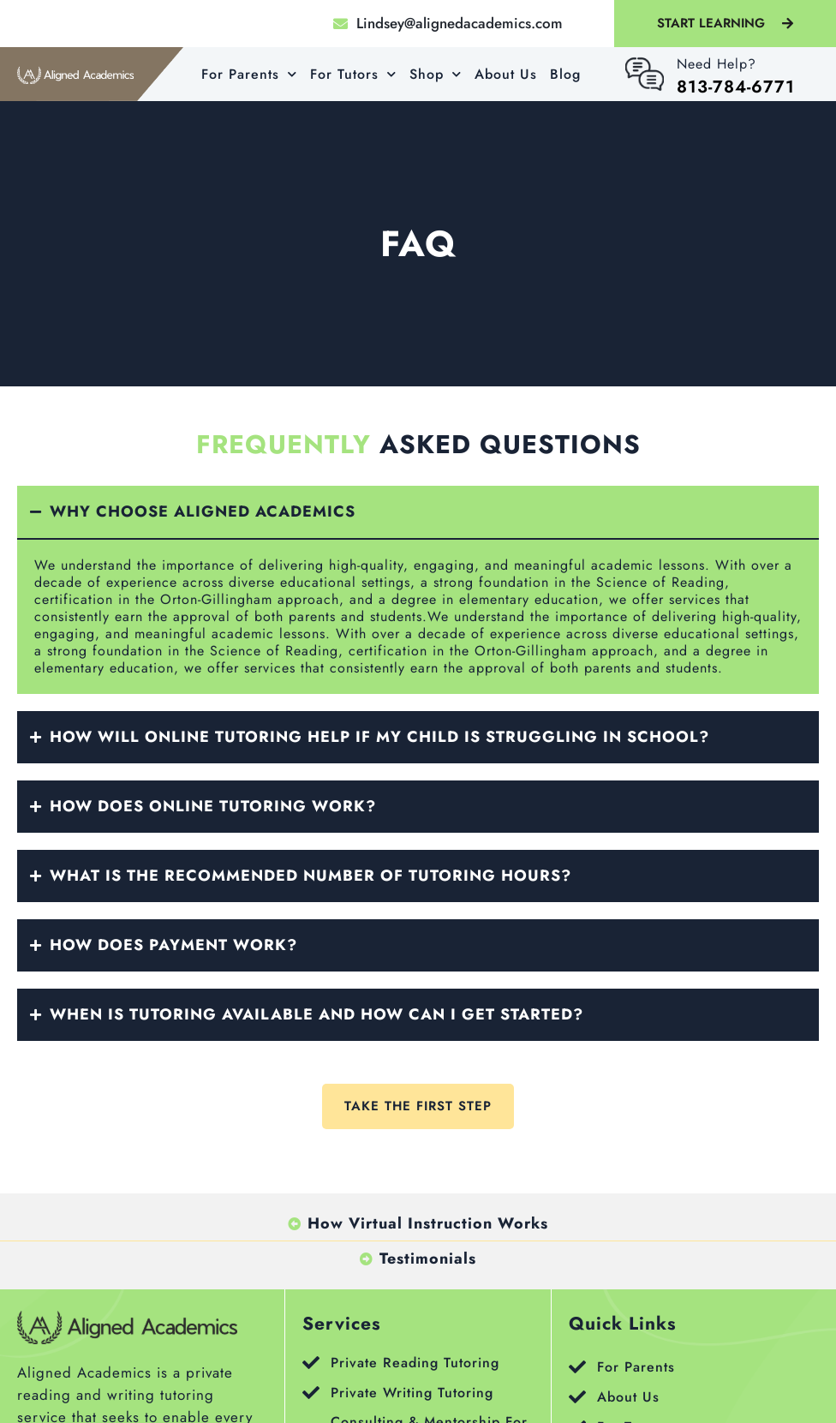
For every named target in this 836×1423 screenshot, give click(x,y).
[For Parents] (577, 1367)
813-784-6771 (736, 87)
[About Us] (577, 1397)
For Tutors (353, 74)
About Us (506, 74)
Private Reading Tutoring (415, 1362)
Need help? (716, 64)
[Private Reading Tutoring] (310, 1363)
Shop (435, 74)
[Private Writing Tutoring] (310, 1393)
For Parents (249, 74)
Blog (565, 74)
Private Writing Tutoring (412, 1392)
